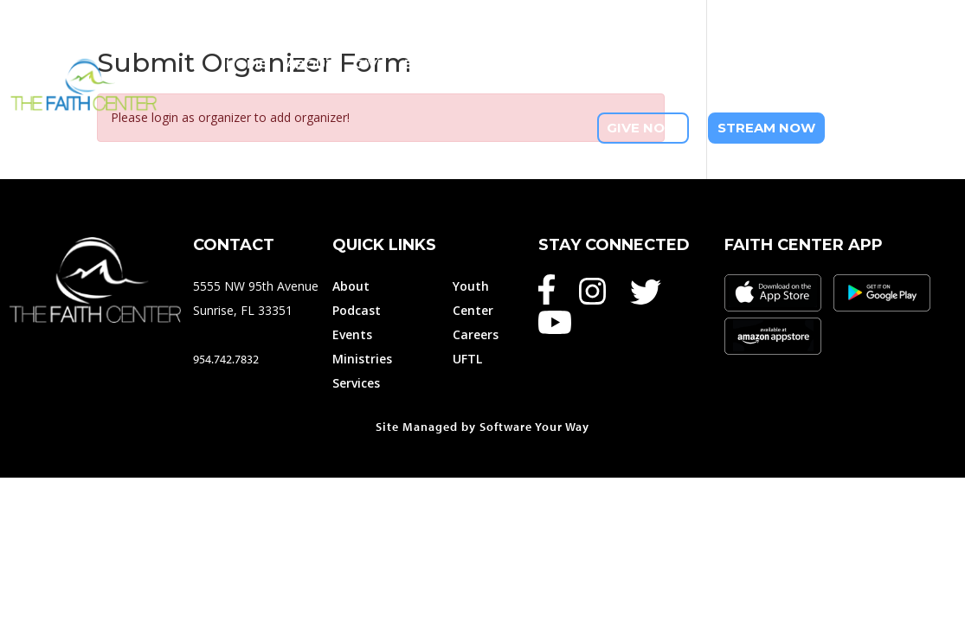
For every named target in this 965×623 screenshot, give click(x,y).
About (310, 63)
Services (356, 383)
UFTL (467, 358)
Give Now (643, 127)
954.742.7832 (226, 359)
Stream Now (766, 127)
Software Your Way (534, 426)
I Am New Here (904, 63)
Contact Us (911, 95)
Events (430, 63)
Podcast (356, 310)
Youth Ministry (775, 63)
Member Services (634, 63)
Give (369, 63)
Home (246, 63)
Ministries (514, 63)
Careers (476, 334)
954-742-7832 (899, 127)
